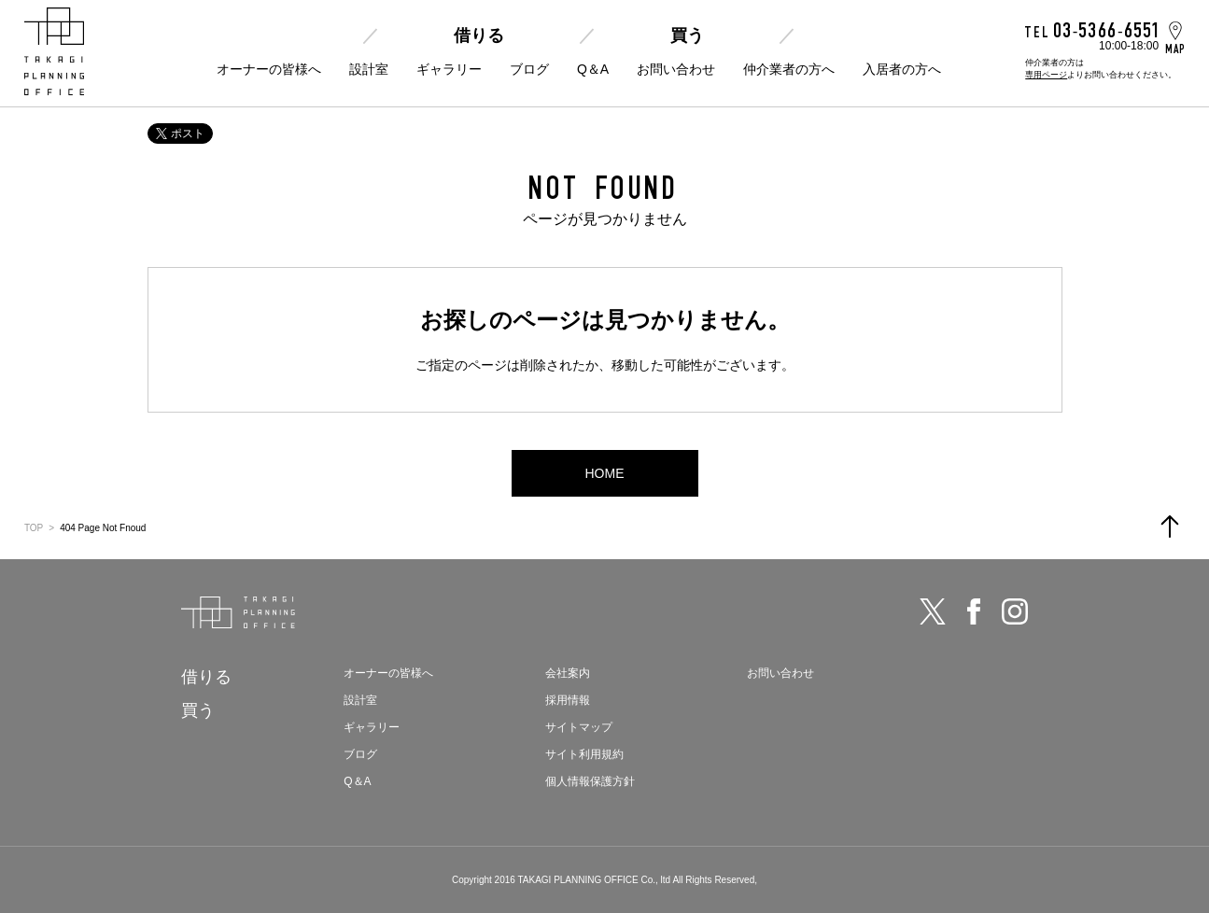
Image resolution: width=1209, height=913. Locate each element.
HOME (605, 473)
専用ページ (1046, 74)
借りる (479, 35)
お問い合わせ (676, 69)
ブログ (529, 69)
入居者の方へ (902, 69)
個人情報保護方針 (590, 781)
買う (687, 35)
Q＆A (593, 69)
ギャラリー (449, 69)
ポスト (180, 133)
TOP (33, 528)
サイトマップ (578, 727)
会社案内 (567, 673)
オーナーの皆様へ (269, 69)
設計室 (368, 69)
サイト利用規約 (584, 754)
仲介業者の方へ (789, 69)
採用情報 (567, 700)
